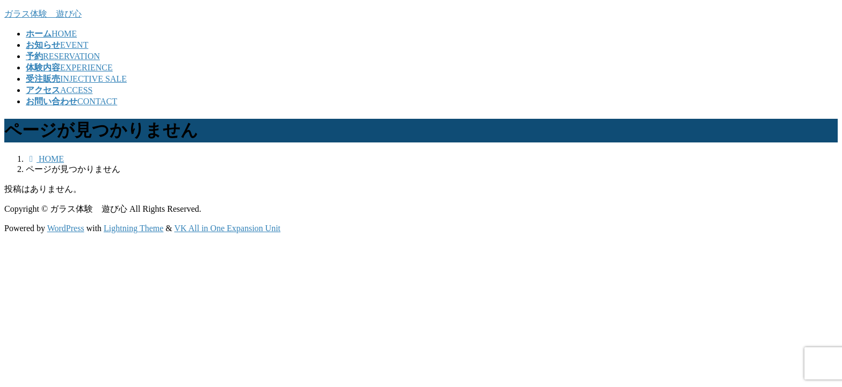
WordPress (65, 228)
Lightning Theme (133, 228)
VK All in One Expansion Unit (228, 228)
